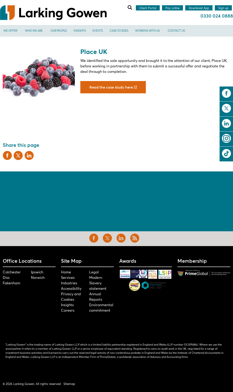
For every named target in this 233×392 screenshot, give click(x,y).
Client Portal (147, 8)
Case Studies (119, 30)
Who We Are (34, 30)
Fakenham (11, 282)
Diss (6, 277)
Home (66, 272)
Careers (67, 310)
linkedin (226, 123)
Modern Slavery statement (97, 283)
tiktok (226, 153)
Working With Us (147, 30)
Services (68, 277)
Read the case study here (113, 87)
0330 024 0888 (216, 16)
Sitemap (69, 384)
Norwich (38, 277)
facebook (226, 93)
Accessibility (71, 288)
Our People (59, 30)
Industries (69, 282)
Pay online (172, 8)
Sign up (223, 8)
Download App (199, 8)
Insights (80, 30)
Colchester (12, 272)
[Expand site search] (129, 7)
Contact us (176, 30)
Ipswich (37, 272)
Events (98, 30)
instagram (226, 138)
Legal (94, 272)
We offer (10, 30)
